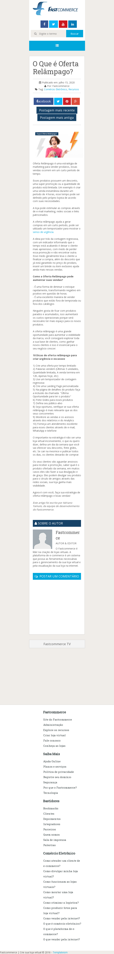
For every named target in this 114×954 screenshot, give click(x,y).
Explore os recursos (56, 730)
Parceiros (49, 829)
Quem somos (51, 834)
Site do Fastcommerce (57, 719)
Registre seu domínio (57, 777)
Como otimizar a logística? (61, 902)
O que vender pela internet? (61, 939)
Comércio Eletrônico (55, 89)
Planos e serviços (54, 766)
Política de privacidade (58, 772)
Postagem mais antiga (57, 117)
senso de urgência (43, 232)
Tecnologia (50, 793)
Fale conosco (52, 740)
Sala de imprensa (54, 840)
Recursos (73, 89)
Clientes (48, 813)
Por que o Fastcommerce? (60, 787)
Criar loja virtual (54, 735)
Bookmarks (50, 808)
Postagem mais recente (57, 110)
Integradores (51, 824)
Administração (53, 724)
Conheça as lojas (54, 745)
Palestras (49, 845)
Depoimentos (52, 819)
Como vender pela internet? (61, 918)
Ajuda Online (52, 761)
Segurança (50, 782)
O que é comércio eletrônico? (62, 923)
